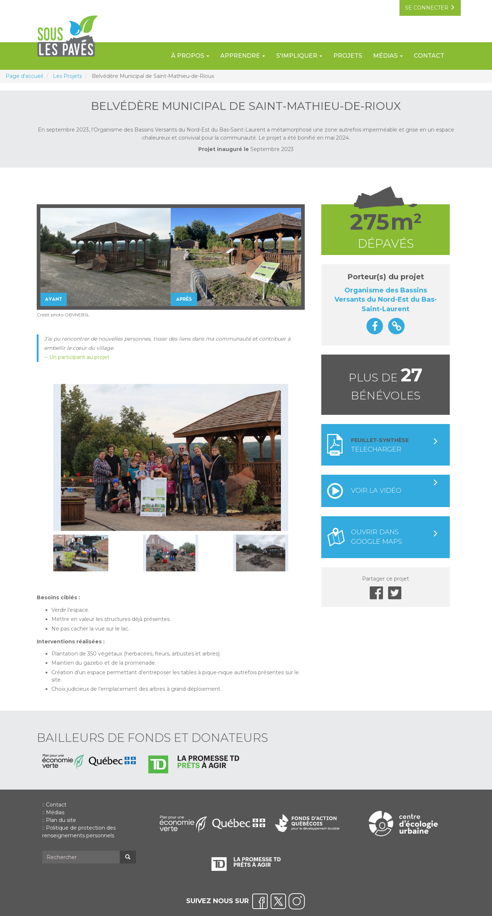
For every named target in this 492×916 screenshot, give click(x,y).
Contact (429, 55)
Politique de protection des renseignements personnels (79, 832)
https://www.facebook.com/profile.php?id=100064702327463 (374, 326)
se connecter (430, 8)
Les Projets (67, 76)
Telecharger (394, 445)
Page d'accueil (24, 76)
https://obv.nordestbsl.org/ (396, 326)
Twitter (394, 593)
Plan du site (61, 820)
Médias (55, 812)
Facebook (376, 593)
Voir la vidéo (394, 487)
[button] (171, 457)
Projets (347, 55)
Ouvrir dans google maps (394, 537)
